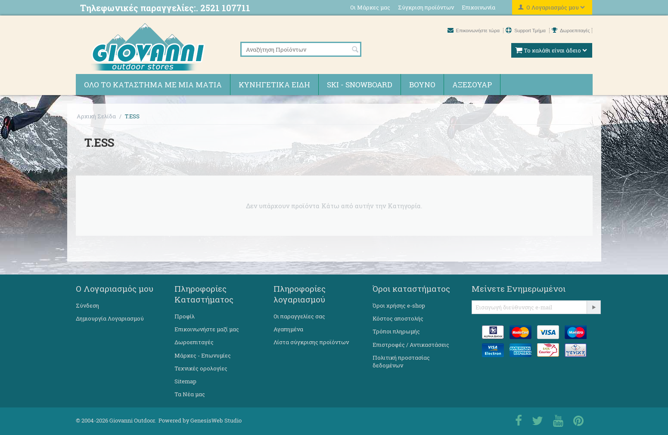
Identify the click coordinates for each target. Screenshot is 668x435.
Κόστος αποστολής (398, 318)
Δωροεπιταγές (571, 30)
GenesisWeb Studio (216, 420)
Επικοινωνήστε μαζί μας (206, 329)
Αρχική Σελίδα (96, 116)
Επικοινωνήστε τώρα (474, 30)
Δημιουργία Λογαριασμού (110, 318)
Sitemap (185, 381)
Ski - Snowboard (359, 84)
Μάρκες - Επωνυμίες (202, 355)
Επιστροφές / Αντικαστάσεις (411, 345)
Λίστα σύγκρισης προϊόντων (311, 342)
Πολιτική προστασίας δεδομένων (401, 361)
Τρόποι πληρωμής (396, 331)
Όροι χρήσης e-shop (399, 305)
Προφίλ (184, 316)
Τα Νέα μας (189, 394)
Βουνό (422, 84)
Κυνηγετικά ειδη (274, 84)
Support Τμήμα (526, 30)
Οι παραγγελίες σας (299, 316)
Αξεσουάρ (472, 84)
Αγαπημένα (288, 329)
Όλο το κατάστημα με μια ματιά (153, 84)
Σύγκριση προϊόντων (426, 7)
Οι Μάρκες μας (370, 7)
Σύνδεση (87, 305)
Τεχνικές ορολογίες (200, 368)
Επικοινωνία (478, 7)
